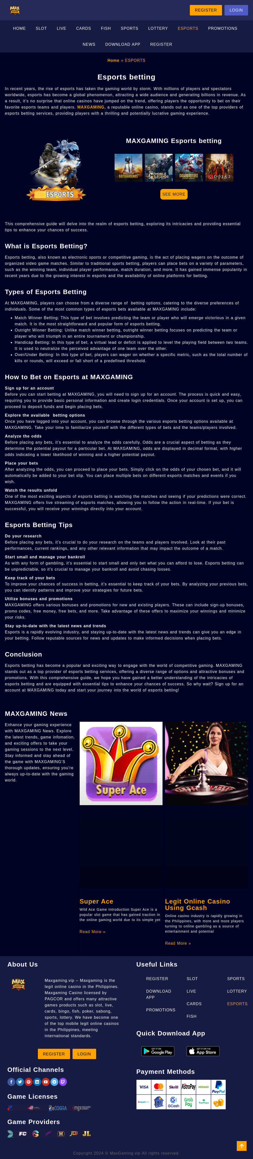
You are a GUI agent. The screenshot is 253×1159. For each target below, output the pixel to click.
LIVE (61, 29)
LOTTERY (158, 29)
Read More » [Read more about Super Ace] (93, 932)
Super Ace (97, 902)
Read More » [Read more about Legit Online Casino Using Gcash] (178, 944)
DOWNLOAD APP (122, 45)
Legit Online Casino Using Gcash (197, 905)
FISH (106, 29)
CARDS (83, 29)
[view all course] (242, 1146)
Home (113, 61)
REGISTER (161, 45)
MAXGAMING (90, 108)
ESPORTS (188, 29)
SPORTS (129, 29)
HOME (19, 29)
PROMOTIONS (222, 29)
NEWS (89, 45)
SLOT (41, 29)
